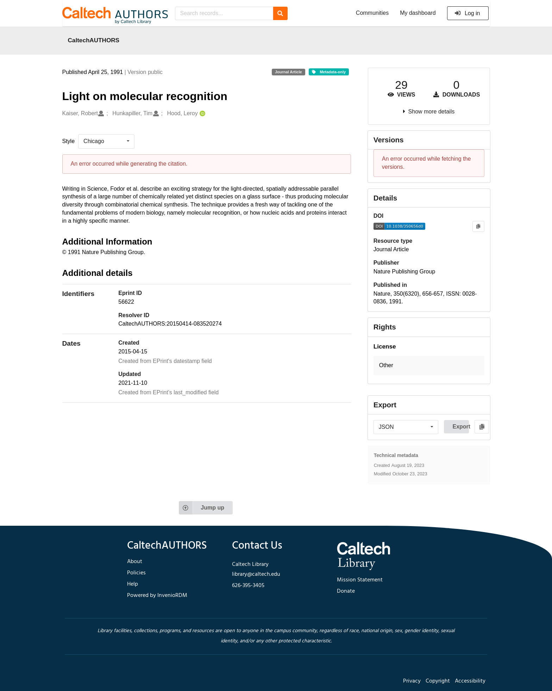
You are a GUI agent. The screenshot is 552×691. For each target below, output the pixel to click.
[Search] (280, 13)
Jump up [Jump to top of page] (201, 507)
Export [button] (460, 427)
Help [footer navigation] (132, 584)
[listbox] (106, 141)
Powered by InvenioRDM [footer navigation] (157, 595)
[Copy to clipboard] (478, 226)
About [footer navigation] (134, 561)
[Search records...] (224, 13)
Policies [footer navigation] (136, 573)
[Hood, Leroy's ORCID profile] (201, 114)
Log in (467, 13)
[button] (429, 365)
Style (68, 141)
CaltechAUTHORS (94, 40)
